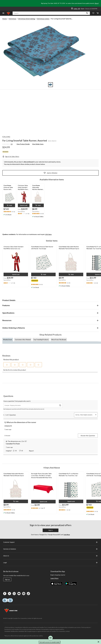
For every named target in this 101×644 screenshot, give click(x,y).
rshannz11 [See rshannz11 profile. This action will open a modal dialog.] (8, 426)
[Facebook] (4, 593)
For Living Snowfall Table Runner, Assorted (24, 140)
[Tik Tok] (28, 593)
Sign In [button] (50, 530)
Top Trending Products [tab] (41, 339)
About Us (50, 556)
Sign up (7, 579)
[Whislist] (93, 13)
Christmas (12, 19)
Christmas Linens (43, 19)
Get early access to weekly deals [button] (49, 642)
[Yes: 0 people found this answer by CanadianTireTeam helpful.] (15, 451)
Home (4, 19)
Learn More (54, 578)
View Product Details (23, 144)
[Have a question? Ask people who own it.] (33, 405)
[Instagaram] (14, 593)
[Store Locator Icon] (72, 9)
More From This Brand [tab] (58, 339)
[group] (35, 280)
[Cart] (98, 13)
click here (48, 234)
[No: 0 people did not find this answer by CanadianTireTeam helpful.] (21, 451)
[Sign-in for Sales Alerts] (10, 156)
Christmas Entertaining (26, 19)
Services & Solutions (50, 549)
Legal (50, 563)
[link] (8, 144)
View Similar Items (37, 144)
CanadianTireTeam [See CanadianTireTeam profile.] (13, 444)
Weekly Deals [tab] (7, 339)
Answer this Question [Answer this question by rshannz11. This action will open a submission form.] (88, 435)
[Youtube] (19, 593)
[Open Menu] (3, 13)
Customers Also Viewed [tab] (23, 339)
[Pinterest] (23, 593)
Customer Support (50, 542)
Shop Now (98, 3)
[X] (9, 593)
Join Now (67, 534)
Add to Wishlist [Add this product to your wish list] (50, 173)
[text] (9, 211)
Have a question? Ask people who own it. (17, 401)
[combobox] (87, 415)
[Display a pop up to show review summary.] (44, 508)
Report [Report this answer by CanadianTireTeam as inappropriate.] (31, 451)
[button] (87, 13)
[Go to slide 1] (50, 84)
